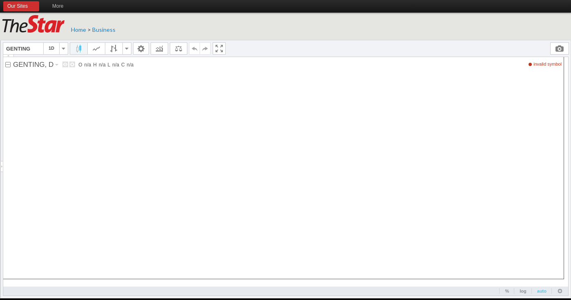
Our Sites (21, 6)
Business (104, 29)
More (61, 6)
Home (78, 29)
